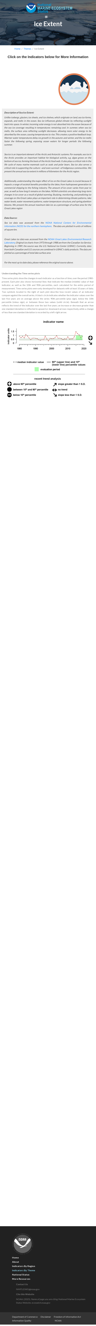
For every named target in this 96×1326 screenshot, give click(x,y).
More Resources (21, 1278)
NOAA (58, 1320)
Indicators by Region (23, 1266)
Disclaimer (46, 1316)
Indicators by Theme (23, 1270)
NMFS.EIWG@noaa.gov (31, 1289)
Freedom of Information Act (67, 1316)
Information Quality (21, 1320)
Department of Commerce (25, 1316)
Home (17, 48)
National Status (21, 1274)
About (15, 1261)
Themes (27, 48)
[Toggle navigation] (46, 17)
